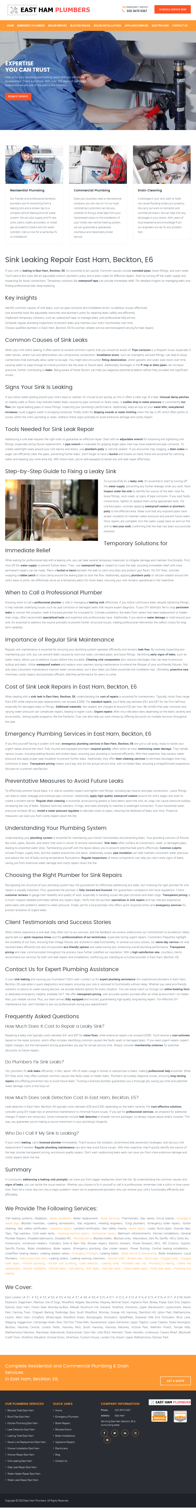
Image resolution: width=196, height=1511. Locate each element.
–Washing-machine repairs (72, 1239)
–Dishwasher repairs (104, 1239)
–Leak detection (96, 1269)
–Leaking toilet (117, 1269)
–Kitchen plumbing (43, 1269)
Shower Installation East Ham (22, 1453)
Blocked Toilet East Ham (19, 1416)
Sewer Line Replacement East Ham (25, 1446)
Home (10, 24)
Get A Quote (175, 1379)
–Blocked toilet (123, 1264)
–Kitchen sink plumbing (70, 1269)
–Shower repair (65, 1274)
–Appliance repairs (60, 1234)
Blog (57, 1459)
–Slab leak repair (123, 1274)
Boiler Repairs (57, 24)
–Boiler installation (59, 1224)
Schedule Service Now (172, 9)
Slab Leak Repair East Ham (20, 1471)
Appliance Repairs (136, 24)
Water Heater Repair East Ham (22, 1477)
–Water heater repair (148, 1274)
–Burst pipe (159, 1264)
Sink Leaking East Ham (19, 1465)
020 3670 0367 (135, 10)
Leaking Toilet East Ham (19, 1440)
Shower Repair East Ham (20, 1459)
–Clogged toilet (177, 1264)
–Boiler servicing (109, 1224)
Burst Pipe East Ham (17, 1422)
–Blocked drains (83, 1244)
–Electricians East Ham (41, 1264)
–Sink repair (102, 1274)
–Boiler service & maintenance (143, 1259)
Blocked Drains (80, 24)
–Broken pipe (142, 1264)
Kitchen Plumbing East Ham (21, 1428)
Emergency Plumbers (31, 24)
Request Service (20, 95)
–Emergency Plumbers (86, 1259)
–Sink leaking (85, 1274)
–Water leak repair (175, 1274)
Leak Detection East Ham (20, 1434)
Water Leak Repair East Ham (21, 1483)
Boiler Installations (107, 24)
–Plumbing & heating (167, 1269)
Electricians (160, 24)
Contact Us (180, 24)
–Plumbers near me (140, 1269)
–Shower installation (41, 1274)
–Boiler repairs (137, 1234)
